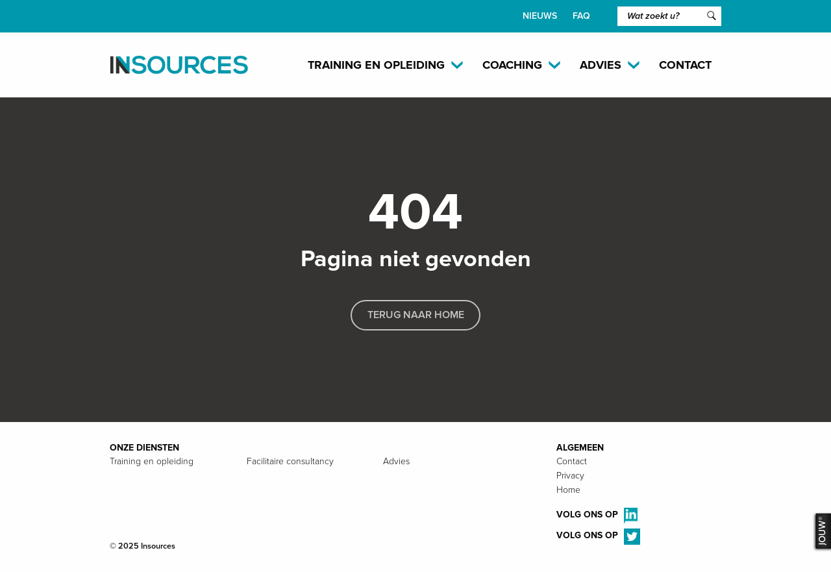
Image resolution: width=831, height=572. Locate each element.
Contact (685, 65)
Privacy (570, 475)
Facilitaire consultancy (290, 461)
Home (568, 489)
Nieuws (540, 15)
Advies (396, 461)
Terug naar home (415, 314)
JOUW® (821, 532)
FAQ (581, 15)
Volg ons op (597, 516)
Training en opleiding (151, 461)
